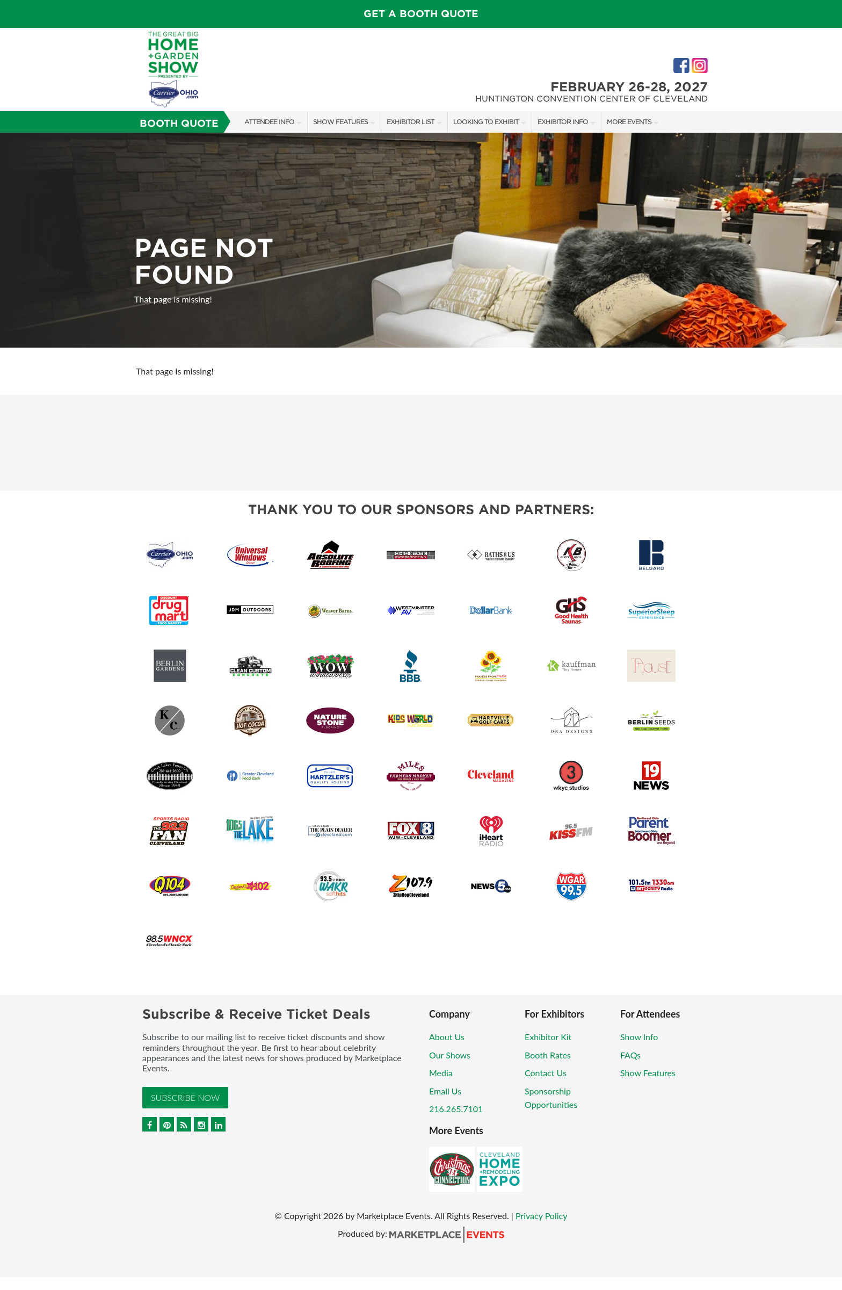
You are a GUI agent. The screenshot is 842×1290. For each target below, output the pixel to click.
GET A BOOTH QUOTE (421, 13)
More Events (629, 122)
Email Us (445, 1091)
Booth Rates (548, 1055)
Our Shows (449, 1055)
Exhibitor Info (563, 122)
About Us (446, 1037)
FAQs (630, 1055)
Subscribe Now (185, 1097)
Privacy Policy (542, 1215)
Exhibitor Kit (548, 1037)
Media (441, 1073)
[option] (421, 240)
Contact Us (546, 1073)
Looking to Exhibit (486, 122)
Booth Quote (179, 123)
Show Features (340, 122)
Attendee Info (269, 122)
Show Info (639, 1037)
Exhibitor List (410, 122)
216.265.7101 (456, 1109)
